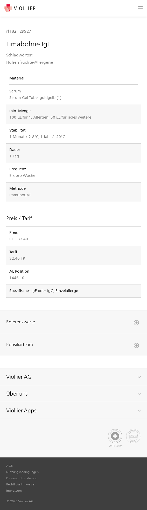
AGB (9, 465)
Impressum (14, 490)
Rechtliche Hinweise (20, 484)
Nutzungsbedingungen (22, 472)
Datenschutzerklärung (21, 478)
